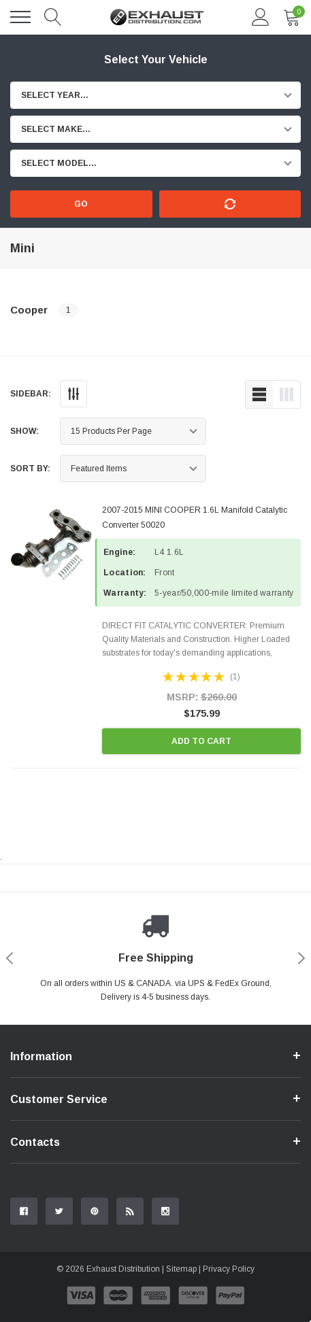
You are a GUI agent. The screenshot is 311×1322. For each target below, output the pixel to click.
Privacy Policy (229, 1269)
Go (81, 204)
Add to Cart (201, 741)
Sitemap (181, 1269)
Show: (24, 431)
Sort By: (30, 468)
